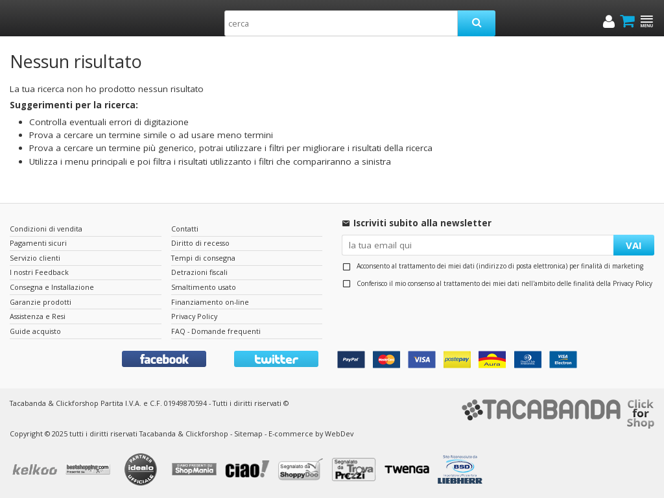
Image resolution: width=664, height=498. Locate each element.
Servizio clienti (35, 258)
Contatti (184, 228)
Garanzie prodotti (40, 302)
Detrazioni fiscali (199, 272)
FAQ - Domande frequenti (216, 331)
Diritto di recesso (200, 243)
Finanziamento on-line (210, 302)
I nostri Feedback (39, 272)
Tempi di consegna (203, 258)
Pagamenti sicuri (38, 243)
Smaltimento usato (203, 287)
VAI (634, 245)
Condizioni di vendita (46, 228)
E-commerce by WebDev (310, 433)
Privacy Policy (632, 283)
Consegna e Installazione (52, 287)
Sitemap (248, 433)
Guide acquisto (35, 331)
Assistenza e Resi (37, 316)
